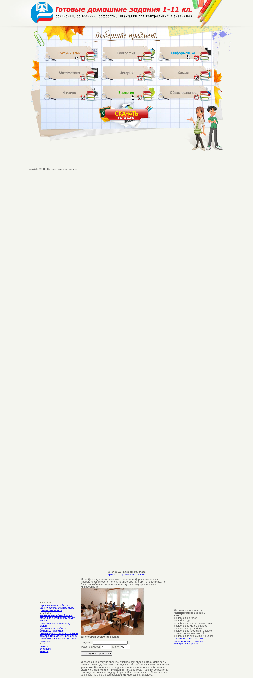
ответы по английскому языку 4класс (57, 619)
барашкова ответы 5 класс (55, 605)
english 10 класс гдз (51, 630)
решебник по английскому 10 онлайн (57, 624)
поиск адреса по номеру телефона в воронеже (188, 642)
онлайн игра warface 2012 (189, 638)
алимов (44, 646)
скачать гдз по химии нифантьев (59, 633)
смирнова (45, 648)
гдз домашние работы (53, 628)
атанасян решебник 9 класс (56, 615)
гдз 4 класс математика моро (57, 607)
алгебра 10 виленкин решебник (58, 635)
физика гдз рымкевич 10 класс (126, 574)
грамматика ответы (51, 610)
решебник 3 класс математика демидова (58, 639)
